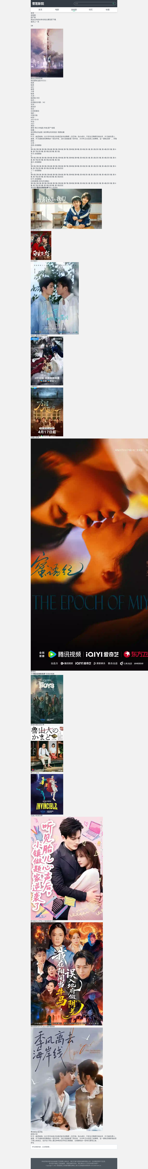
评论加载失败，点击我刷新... (41, 1147)
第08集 (71, 149)
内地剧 (40, 128)
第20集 (51, 151)
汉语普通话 (35, 111)
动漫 (108, 10)
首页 (40, 10)
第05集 (55, 149)
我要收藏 (61, 132)
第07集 (66, 149)
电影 (57, 10)
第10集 (82, 149)
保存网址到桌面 (37, 132)
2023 (32, 124)
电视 (53, 128)
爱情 (32, 128)
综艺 (91, 10)
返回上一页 (35, 22)
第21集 (57, 151)
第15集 (109, 149)
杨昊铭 (33, 98)
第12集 (93, 149)
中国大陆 (34, 115)
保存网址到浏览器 (50, 132)
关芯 (38, 98)
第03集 (44, 149)
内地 (45, 128)
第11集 (87, 149)
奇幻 (36, 128)
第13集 (98, 149)
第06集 (60, 149)
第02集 (38, 149)
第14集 (104, 149)
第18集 (40, 151)
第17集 (35, 151)
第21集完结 (59, 168)
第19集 (46, 151)
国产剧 (33, 17)
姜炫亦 (33, 107)
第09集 (77, 149)
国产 (49, 128)
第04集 (49, 149)
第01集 (33, 149)
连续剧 (74, 10)
